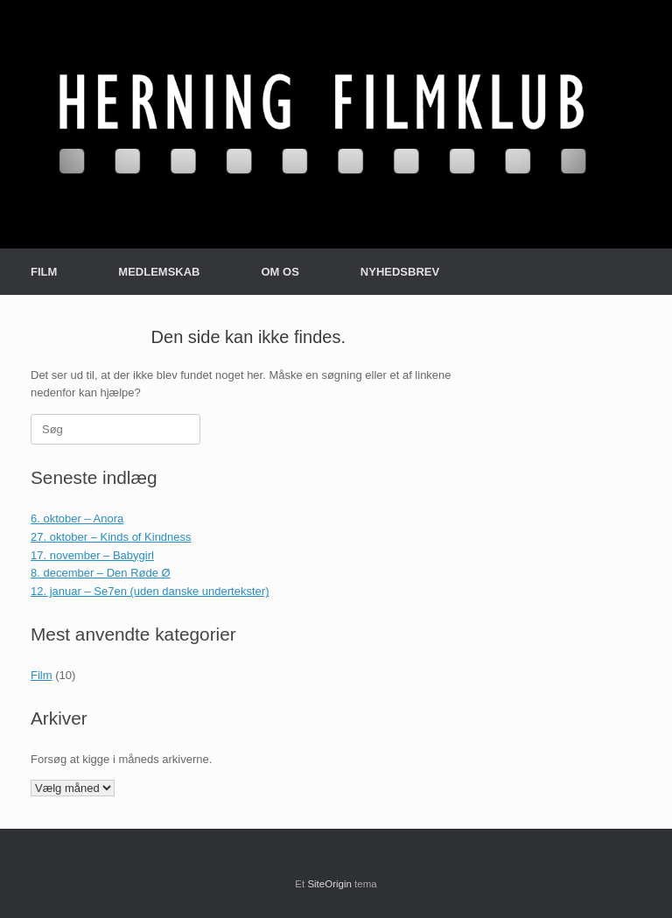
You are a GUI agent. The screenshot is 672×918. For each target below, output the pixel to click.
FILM (44, 271)
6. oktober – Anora (77, 518)
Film (41, 675)
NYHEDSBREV (399, 271)
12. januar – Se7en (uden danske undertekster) (150, 591)
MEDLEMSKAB (159, 271)
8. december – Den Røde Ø (101, 572)
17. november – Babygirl (92, 555)
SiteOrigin (329, 884)
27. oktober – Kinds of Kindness (111, 536)
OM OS (280, 271)
